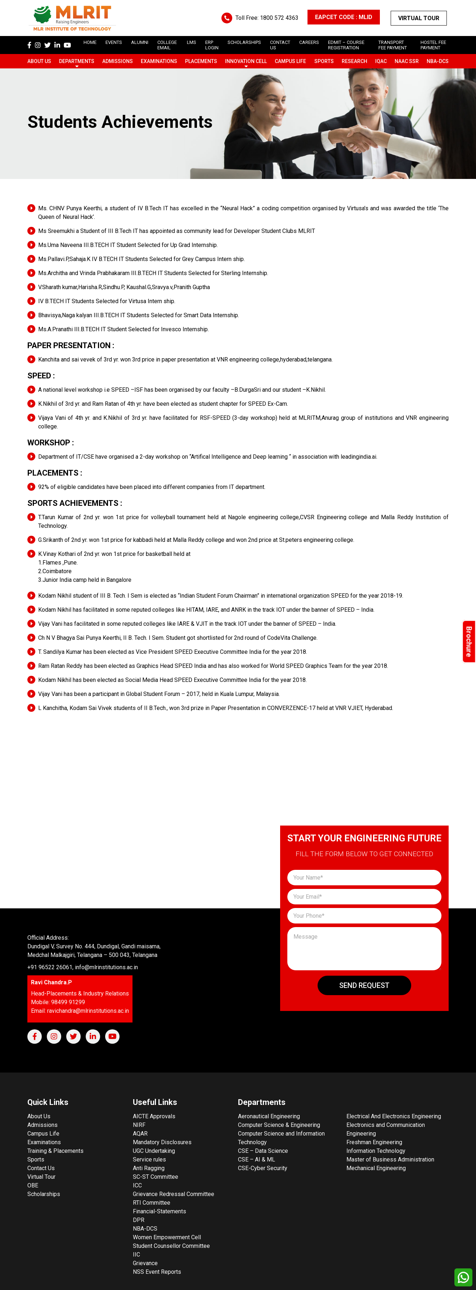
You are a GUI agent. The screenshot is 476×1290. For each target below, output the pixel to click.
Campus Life (290, 61)
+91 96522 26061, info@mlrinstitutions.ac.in (82, 967)
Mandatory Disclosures (162, 1142)
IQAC (381, 61)
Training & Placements (55, 1150)
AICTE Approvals (154, 1116)
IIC (136, 1254)
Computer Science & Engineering (279, 1125)
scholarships (244, 42)
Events (113, 42)
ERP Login (212, 45)
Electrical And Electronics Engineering (393, 1116)
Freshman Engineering (374, 1142)
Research (354, 61)
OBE (32, 1185)
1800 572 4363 (279, 17)
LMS (191, 42)
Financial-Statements (159, 1211)
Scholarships (43, 1194)
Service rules (149, 1159)
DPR (138, 1220)
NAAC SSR (407, 61)
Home (90, 42)
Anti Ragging (149, 1168)
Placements (201, 61)
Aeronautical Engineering (269, 1116)
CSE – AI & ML (256, 1159)
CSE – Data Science (263, 1150)
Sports (324, 61)
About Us (39, 61)
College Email (167, 45)
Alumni (139, 42)
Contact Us (41, 1168)
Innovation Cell (246, 61)
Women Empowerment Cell (167, 1237)
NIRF (139, 1125)
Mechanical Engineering (376, 1168)
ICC (137, 1185)
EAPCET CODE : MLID (343, 17)
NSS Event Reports (157, 1271)
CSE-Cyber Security (262, 1168)
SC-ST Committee (155, 1176)
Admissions (117, 61)
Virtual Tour (418, 18)
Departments (76, 61)
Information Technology (375, 1150)
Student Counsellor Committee (171, 1245)
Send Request (364, 985)
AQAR (140, 1133)
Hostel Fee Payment (433, 45)
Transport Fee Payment (392, 45)
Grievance (145, 1263)
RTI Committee (151, 1202)
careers (309, 42)
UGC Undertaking (154, 1150)
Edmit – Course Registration (346, 45)
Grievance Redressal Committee (173, 1194)
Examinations (159, 61)
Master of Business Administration (390, 1159)
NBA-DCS (438, 61)
